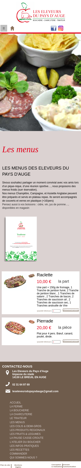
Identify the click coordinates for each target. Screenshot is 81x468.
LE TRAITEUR (18, 418)
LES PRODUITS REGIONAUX (27, 430)
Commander (70, 309)
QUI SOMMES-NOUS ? (23, 457)
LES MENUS (17, 422)
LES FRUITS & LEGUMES (25, 434)
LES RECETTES (19, 449)
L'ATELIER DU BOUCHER (25, 442)
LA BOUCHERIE (19, 410)
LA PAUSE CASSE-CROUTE (26, 437)
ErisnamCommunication (69, 466)
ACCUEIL (15, 402)
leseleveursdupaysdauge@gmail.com (35, 391)
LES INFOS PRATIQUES (24, 445)
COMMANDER (18, 453)
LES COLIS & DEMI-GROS (25, 426)
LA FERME (16, 406)
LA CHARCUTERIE (21, 414)
